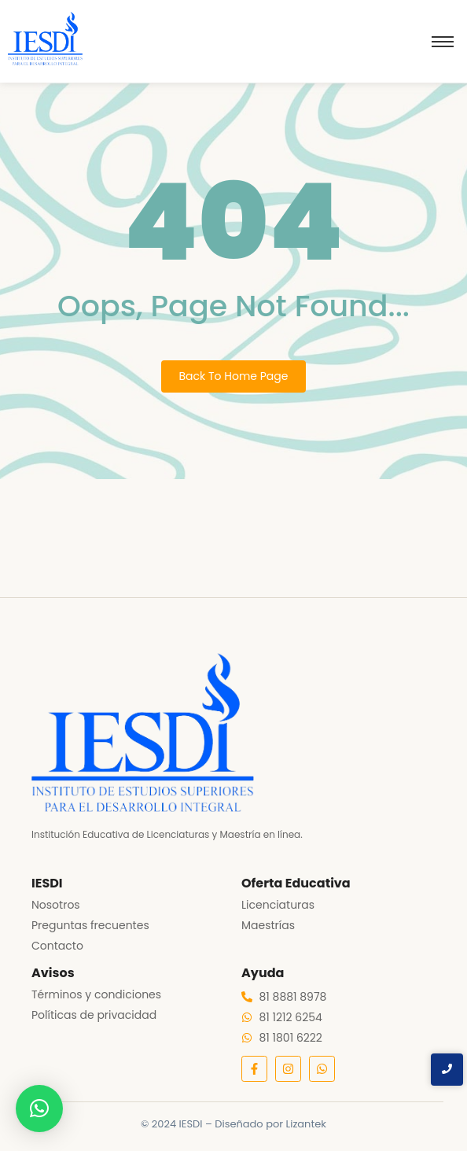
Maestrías (268, 925)
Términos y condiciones (96, 994)
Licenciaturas (277, 905)
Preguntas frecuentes (90, 925)
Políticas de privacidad (93, 1015)
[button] (39, 1108)
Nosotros (55, 905)
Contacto (57, 946)
